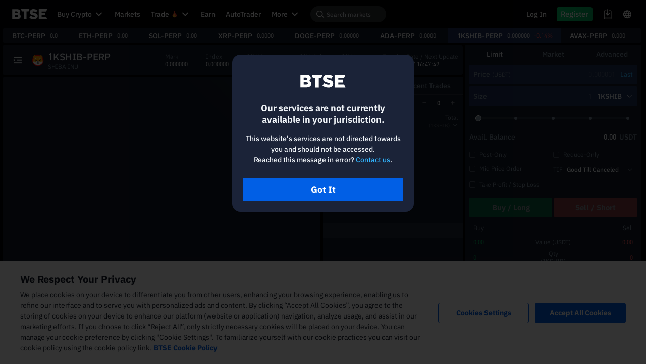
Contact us (373, 159)
